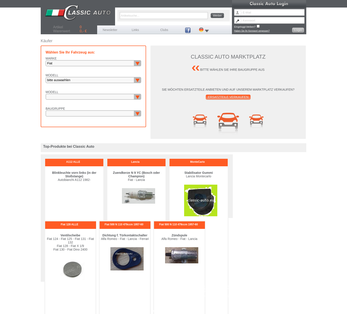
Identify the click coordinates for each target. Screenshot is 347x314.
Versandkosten (249, 296)
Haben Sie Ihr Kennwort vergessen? (252, 31)
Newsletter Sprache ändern (182, 296)
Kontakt (223, 296)
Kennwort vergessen (208, 296)
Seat (171, 291)
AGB (260, 296)
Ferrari (258, 286)
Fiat (228, 286)
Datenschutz (270, 296)
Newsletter (110, 30)
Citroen (201, 286)
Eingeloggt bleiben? (247, 26)
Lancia (172, 288)
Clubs (164, 30)
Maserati (202, 288)
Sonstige (202, 291)
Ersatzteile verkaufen (228, 97)
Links (135, 30)
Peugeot (231, 288)
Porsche (259, 288)
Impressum (234, 296)
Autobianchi (175, 286)
